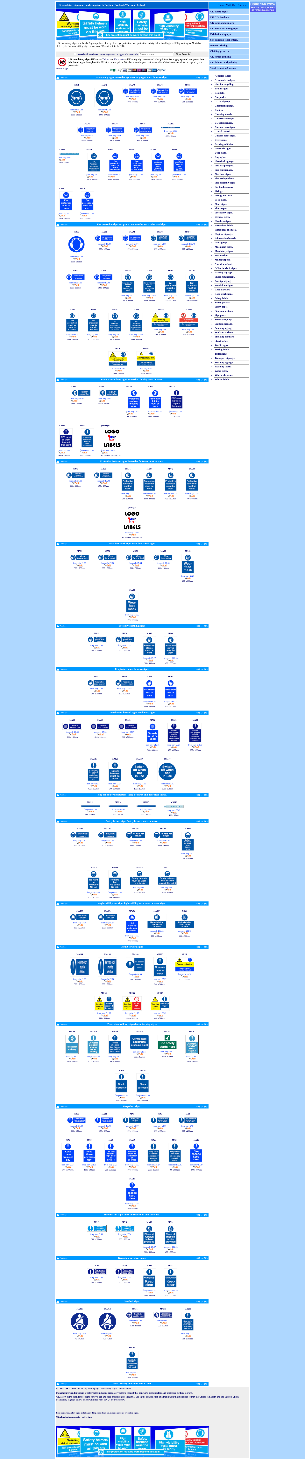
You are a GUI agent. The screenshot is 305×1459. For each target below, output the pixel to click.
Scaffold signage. (224, 324)
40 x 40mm (79, 1338)
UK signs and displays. (222, 23)
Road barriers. (222, 289)
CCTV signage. (223, 101)
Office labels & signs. (226, 268)
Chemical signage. (224, 105)
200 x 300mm (91, 178)
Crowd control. (223, 131)
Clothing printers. (219, 51)
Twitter (105, 59)
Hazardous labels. (224, 225)
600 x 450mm (139, 891)
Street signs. (221, 341)
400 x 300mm (160, 333)
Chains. (219, 110)
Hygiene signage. (224, 234)
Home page (93, 1388)
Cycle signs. (221, 140)
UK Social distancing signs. (224, 28)
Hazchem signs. (223, 221)
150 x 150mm (167, 788)
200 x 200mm (104, 114)
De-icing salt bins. (224, 144)
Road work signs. (224, 294)
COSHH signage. (224, 123)
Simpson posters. (224, 311)
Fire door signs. (223, 174)
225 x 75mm (163, 1325)
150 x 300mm (135, 1325)
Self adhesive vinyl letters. (224, 39)
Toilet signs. (221, 353)
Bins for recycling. (224, 84)
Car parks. (220, 97)
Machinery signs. (224, 247)
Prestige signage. (223, 281)
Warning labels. (223, 366)
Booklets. (219, 93)
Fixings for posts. (224, 195)
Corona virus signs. (225, 127)
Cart (234, 5)
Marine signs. (222, 255)
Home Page (62, 67)
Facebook (119, 59)
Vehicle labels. (222, 379)
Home (221, 5)
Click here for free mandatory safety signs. (74, 1417)
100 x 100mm (76, 114)
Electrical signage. (224, 161)
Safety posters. (222, 302)
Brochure (242, 5)
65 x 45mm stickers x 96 (111, 454)
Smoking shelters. (224, 332)
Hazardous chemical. (226, 229)
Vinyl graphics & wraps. (223, 68)
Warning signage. (224, 362)
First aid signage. (224, 187)
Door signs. (221, 152)
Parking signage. (223, 272)
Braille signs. (221, 88)
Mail (228, 5)
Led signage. (221, 242)
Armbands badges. (225, 80)
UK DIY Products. (220, 17)
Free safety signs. (224, 212)
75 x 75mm (107, 1338)
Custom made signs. (225, 135)
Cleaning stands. (223, 114)
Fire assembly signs (225, 182)
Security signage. (224, 319)
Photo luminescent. (225, 276)
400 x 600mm (134, 178)
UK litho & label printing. (224, 62)
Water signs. (221, 371)
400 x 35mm (171, 135)
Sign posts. (220, 315)
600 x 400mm (64, 454)
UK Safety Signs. (219, 11)
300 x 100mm (132, 101)
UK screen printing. (220, 56)
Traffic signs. (222, 345)
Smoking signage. (224, 328)
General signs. (222, 217)
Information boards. (225, 238)
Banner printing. (219, 45)
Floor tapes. (221, 208)
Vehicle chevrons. (224, 375)
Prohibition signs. (224, 285)
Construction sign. (224, 118)
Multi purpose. (223, 259)
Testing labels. (222, 349)
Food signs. (221, 199)
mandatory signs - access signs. (116, 1388)
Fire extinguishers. (224, 178)
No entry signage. (224, 264)
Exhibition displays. (220, 34)
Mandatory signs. (224, 251)
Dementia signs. (223, 148)
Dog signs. (220, 157)
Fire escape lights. (224, 165)
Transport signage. (225, 358)
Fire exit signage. (224, 170)
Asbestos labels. (223, 75)
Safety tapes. (221, 306)
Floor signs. (221, 204)
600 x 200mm (160, 101)
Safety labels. (222, 298)
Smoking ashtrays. (224, 336)
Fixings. (219, 191)
